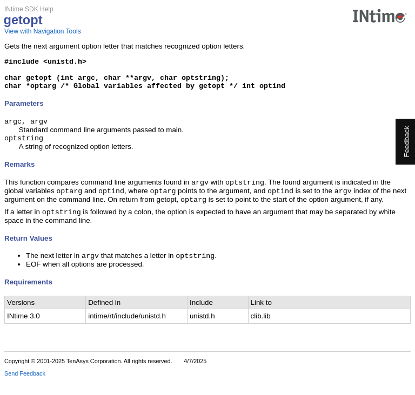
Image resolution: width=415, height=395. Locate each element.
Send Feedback (24, 387)
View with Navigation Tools (42, 31)
